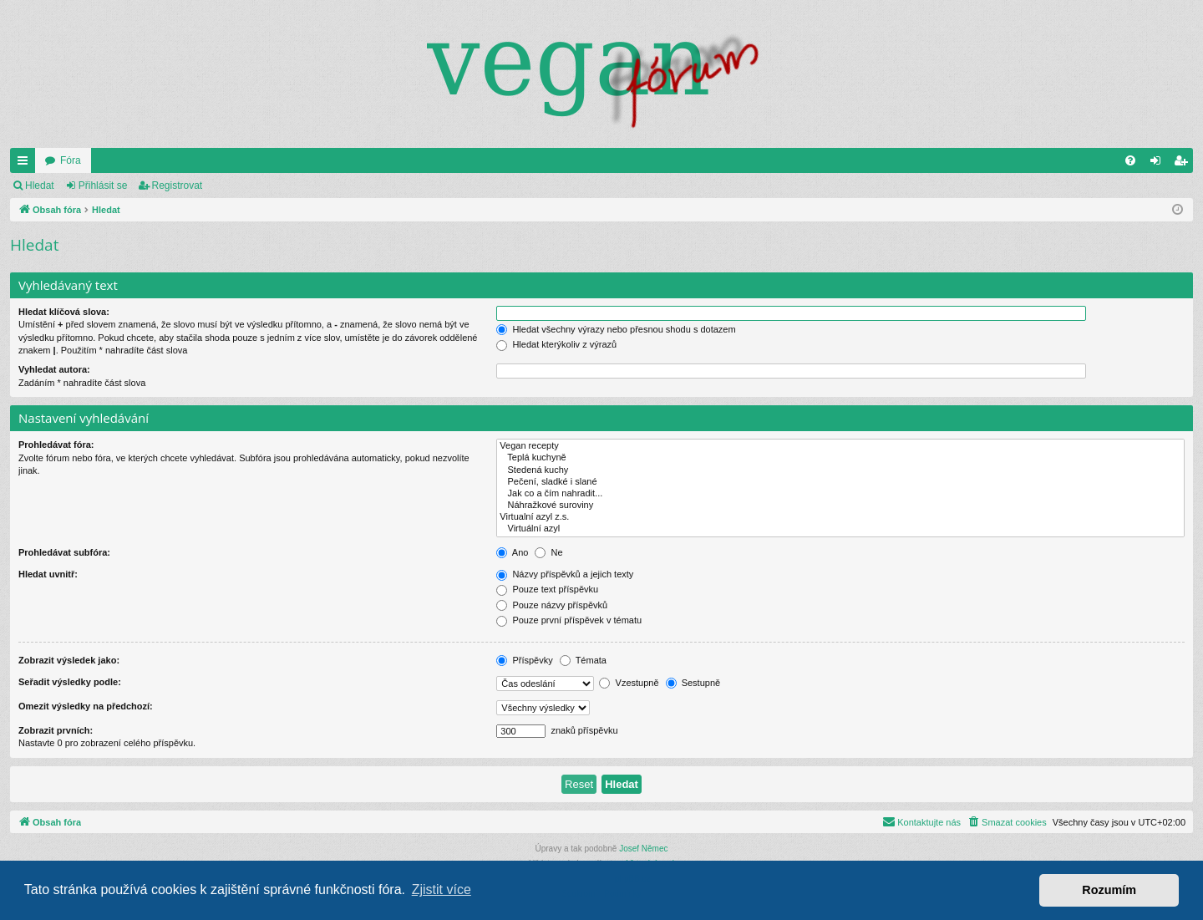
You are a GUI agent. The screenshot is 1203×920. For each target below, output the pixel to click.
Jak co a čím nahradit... (840, 494)
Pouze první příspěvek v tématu (569, 620)
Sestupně (693, 683)
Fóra (70, 160)
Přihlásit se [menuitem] (1159, 164)
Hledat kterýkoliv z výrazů (556, 344)
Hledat (39, 185)
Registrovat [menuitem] (1184, 164)
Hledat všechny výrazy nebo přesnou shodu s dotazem (615, 329)
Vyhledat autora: (54, 369)
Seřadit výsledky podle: (69, 682)
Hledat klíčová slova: (63, 312)
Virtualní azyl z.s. (840, 517)
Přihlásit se (103, 185)
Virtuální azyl (840, 529)
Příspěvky (524, 660)
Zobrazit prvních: (55, 730)
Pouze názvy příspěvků (551, 605)
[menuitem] (1130, 160)
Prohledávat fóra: (56, 445)
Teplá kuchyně (840, 458)
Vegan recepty (840, 446)
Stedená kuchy (840, 470)
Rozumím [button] (1109, 890)
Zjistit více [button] (441, 889)
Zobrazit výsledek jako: (68, 660)
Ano (512, 552)
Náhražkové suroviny (840, 505)
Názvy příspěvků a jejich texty (564, 574)
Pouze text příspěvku (547, 589)
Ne (548, 552)
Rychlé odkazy (26, 164)
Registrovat (177, 185)
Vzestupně (628, 683)
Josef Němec (643, 848)
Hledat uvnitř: (48, 574)
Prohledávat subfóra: (64, 552)
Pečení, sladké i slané (840, 482)
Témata (583, 660)
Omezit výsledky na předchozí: (85, 706)
